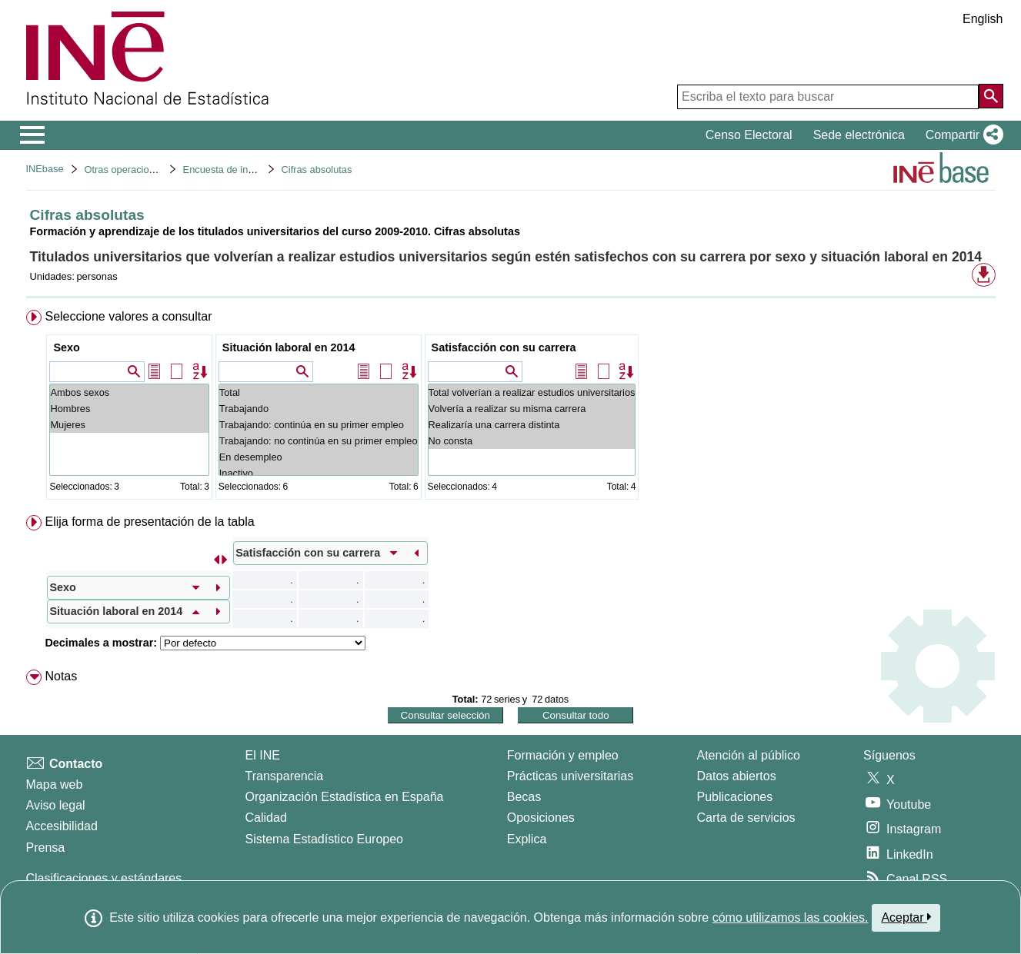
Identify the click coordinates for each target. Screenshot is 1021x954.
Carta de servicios (746, 817)
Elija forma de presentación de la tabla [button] (149, 521)
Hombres (129, 409)
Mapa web (54, 784)
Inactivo (318, 473)
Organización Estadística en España (344, 796)
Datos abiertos (736, 776)
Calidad (266, 817)
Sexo (66, 347)
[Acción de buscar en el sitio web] (991, 96)
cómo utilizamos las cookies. (790, 917)
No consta (532, 441)
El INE (262, 755)
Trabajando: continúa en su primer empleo (318, 425)
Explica (527, 839)
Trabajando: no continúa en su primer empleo (318, 441)
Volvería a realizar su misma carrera (532, 409)
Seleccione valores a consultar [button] (128, 316)
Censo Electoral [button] (749, 134)
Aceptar (906, 917)
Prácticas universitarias (570, 776)
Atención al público (748, 755)
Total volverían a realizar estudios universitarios (532, 392)
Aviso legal (55, 805)
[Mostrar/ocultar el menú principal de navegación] (32, 135)
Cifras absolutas (317, 169)
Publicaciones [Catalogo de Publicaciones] (735, 796)
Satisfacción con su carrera (504, 347)
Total (318, 392)
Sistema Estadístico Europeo (324, 839)
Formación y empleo (563, 755)
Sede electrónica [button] (859, 134)
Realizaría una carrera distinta (532, 425)
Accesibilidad (62, 826)
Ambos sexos (129, 392)
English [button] (983, 18)
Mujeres (129, 425)
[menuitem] (511, 407)
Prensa (45, 847)
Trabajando (318, 409)
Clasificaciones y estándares (104, 878)
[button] (961, 135)
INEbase (45, 169)
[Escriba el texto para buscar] (828, 97)
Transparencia (284, 776)
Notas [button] (61, 676)
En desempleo (318, 457)
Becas (524, 796)
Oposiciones (541, 817)
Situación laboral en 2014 (288, 347)
